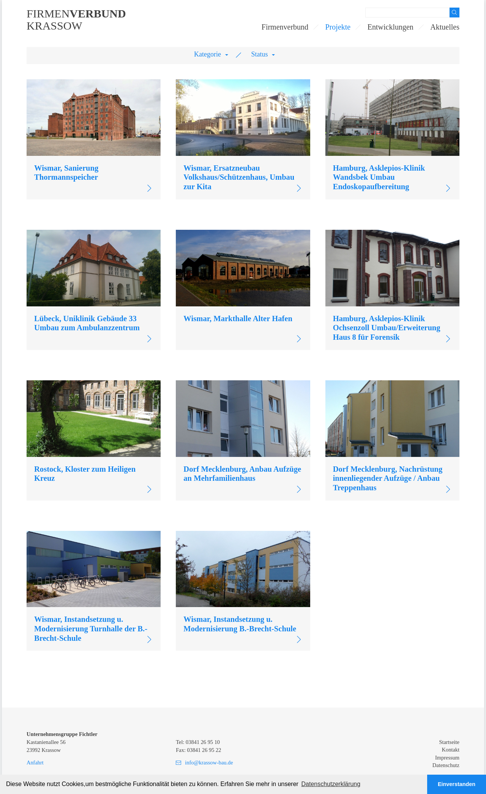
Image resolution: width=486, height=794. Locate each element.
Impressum (447, 758)
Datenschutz (445, 765)
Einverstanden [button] (456, 784)
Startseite (449, 742)
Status (259, 54)
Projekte (338, 27)
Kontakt (450, 750)
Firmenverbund (285, 27)
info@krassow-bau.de (209, 762)
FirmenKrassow (76, 20)
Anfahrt (35, 762)
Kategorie (207, 54)
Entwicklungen (390, 27)
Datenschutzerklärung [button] (331, 784)
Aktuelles (444, 27)
